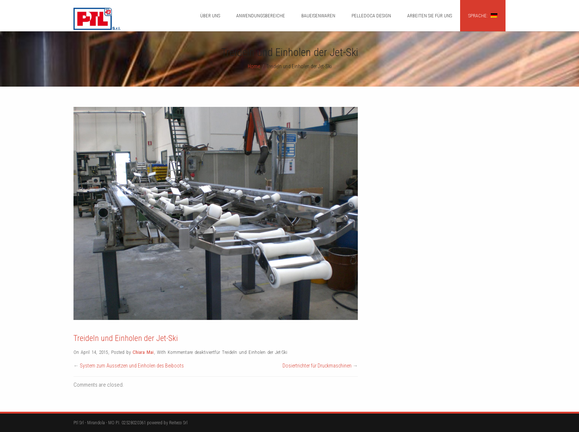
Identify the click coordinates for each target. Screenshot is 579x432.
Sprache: (482, 15)
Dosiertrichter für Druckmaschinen (317, 366)
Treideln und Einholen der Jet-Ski (125, 338)
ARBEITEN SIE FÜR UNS (429, 15)
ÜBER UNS (210, 15)
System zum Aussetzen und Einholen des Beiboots (132, 366)
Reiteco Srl (178, 422)
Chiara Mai (143, 352)
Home (254, 66)
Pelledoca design (371, 15)
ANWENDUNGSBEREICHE (260, 15)
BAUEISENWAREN (318, 15)
